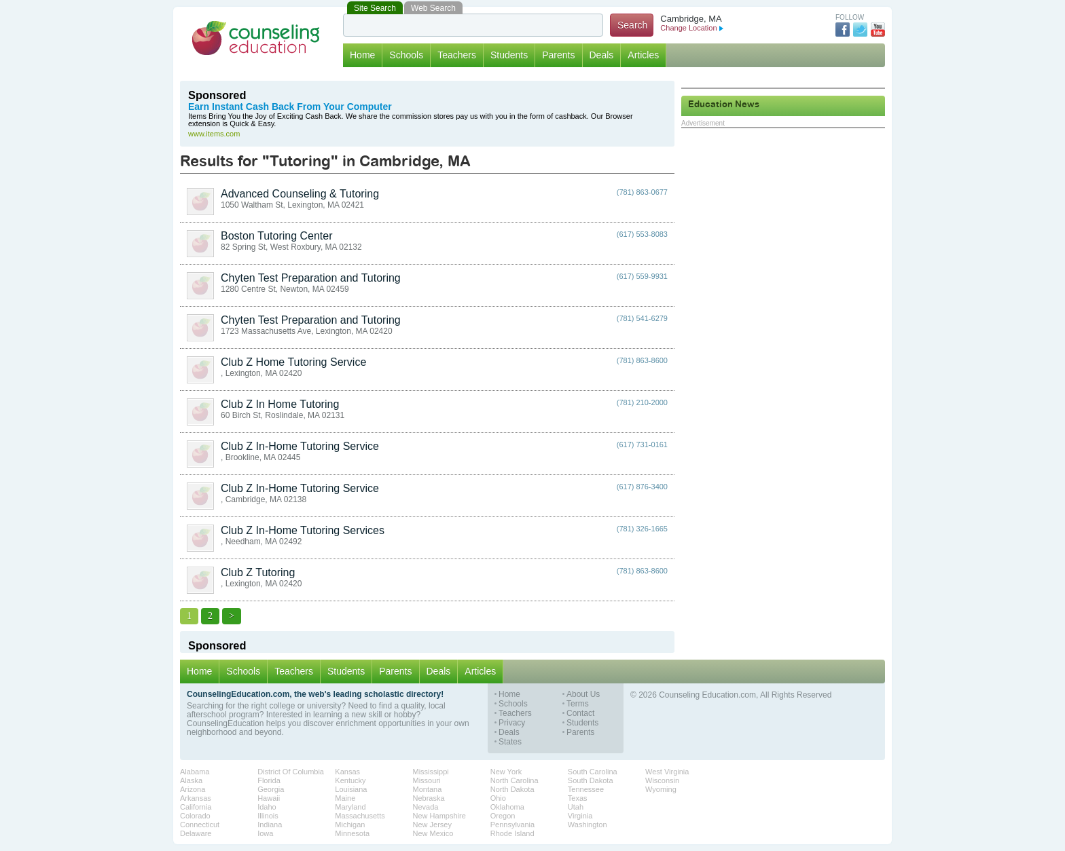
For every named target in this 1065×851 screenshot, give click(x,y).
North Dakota (512, 789)
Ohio (498, 798)
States (510, 742)
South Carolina (592, 772)
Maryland (350, 807)
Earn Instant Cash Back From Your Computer (290, 107)
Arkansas (195, 798)
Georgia (270, 789)
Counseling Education (256, 38)
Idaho (266, 807)
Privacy (512, 723)
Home (362, 55)
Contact (580, 713)
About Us (583, 694)
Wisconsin (662, 780)
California (195, 807)
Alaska (191, 780)
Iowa (265, 833)
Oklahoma (507, 807)
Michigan (350, 824)
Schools (406, 55)
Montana (427, 789)
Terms (577, 704)
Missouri (427, 780)
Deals (602, 55)
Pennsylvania (512, 824)
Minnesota (352, 833)
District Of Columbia (290, 772)
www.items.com (214, 134)
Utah (575, 807)
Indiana (269, 824)
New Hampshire (439, 816)
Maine (345, 798)
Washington (587, 824)
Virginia (580, 816)
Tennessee (586, 789)
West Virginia (667, 772)
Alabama (194, 772)
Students (509, 55)
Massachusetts (359, 816)
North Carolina (514, 780)
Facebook (842, 29)
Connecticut (199, 824)
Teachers (456, 55)
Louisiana (351, 789)
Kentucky (350, 780)
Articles (643, 55)
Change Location (691, 28)
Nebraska (429, 798)
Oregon (503, 816)
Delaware (195, 833)
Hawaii (268, 798)
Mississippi (431, 772)
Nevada (426, 807)
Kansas (347, 772)
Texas (578, 798)
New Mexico (433, 833)
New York (506, 772)
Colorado (195, 816)
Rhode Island (512, 833)
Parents (558, 55)
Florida (269, 780)
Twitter (860, 29)
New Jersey (432, 824)
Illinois (267, 816)
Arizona (192, 789)
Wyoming (660, 789)
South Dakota (590, 780)
